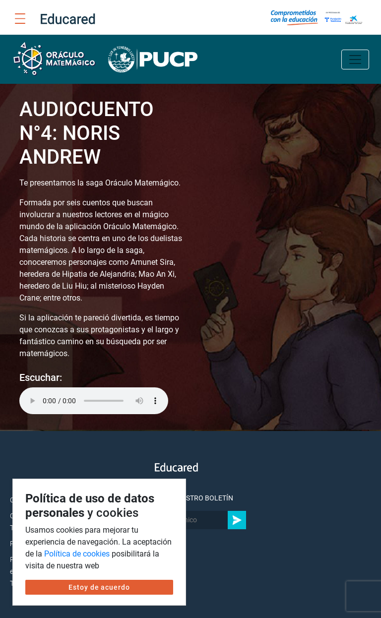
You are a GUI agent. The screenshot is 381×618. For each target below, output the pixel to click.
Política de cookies (77, 553)
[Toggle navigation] (355, 59)
